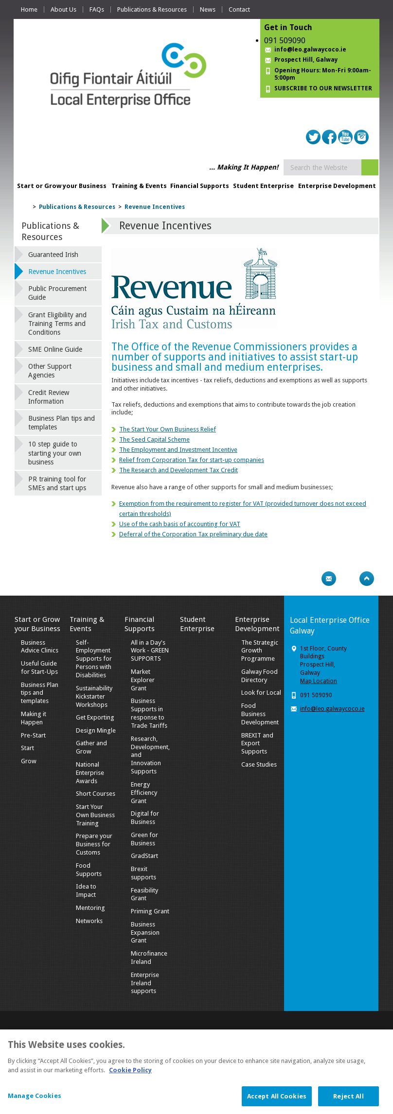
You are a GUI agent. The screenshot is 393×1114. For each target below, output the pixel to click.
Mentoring (90, 907)
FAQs (96, 9)
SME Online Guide (55, 349)
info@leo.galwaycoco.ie (310, 49)
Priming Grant (150, 911)
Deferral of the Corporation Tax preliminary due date (193, 534)
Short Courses (95, 793)
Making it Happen (33, 718)
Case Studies (259, 764)
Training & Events (139, 185)
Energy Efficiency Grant (144, 793)
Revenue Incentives (155, 207)
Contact (239, 9)
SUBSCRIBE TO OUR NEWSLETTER (323, 88)
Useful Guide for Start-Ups (39, 667)
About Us (63, 9)
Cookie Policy (130, 1074)
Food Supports (89, 869)
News (207, 9)
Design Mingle (96, 730)
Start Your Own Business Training (95, 815)
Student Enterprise (263, 185)
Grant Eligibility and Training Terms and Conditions (57, 323)
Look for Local (261, 692)
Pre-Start (33, 735)
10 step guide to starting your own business (54, 452)
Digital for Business (145, 817)
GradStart (144, 855)
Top (366, 578)
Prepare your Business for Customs (94, 844)
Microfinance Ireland (149, 957)
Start (27, 748)
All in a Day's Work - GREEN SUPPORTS (150, 651)
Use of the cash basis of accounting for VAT (179, 524)
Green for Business (144, 839)
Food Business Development (260, 714)
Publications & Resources (152, 9)
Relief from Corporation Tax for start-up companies (191, 459)
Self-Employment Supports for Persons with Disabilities (94, 659)
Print (310, 578)
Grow (28, 761)
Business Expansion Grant (145, 932)
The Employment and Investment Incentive (178, 449)
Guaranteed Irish (53, 254)
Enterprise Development (337, 185)
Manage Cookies (34, 1100)
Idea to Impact (86, 890)
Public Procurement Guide (57, 293)
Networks (89, 921)
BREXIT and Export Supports (257, 743)
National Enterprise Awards (90, 773)
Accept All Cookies (276, 1100)
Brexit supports (143, 873)
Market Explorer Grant (143, 680)
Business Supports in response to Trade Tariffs (149, 713)
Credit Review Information (48, 397)
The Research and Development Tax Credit (178, 470)
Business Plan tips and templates (61, 422)
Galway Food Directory (259, 676)
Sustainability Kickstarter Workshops (94, 696)
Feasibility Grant (144, 894)
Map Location (318, 681)
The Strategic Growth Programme (259, 651)
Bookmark (347, 578)
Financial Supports (199, 185)
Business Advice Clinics (39, 646)
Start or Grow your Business (62, 185)
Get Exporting (95, 717)
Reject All (348, 1100)
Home (29, 9)
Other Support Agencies (49, 370)
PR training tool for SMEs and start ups (57, 483)
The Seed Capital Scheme (154, 439)
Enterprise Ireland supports (145, 983)
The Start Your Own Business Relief (167, 429)
